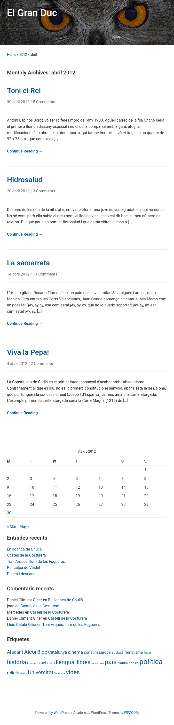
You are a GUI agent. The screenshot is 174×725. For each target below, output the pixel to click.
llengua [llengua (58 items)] (65, 662)
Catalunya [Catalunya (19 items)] (57, 652)
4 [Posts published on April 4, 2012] (54, 478)
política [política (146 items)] (151, 662)
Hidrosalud (24, 179)
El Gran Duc (32, 13)
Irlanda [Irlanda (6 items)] (31, 663)
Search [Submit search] (161, 37)
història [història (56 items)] (16, 662)
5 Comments (44, 102)
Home (11, 55)
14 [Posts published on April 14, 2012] (123, 487)
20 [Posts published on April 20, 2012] (100, 495)
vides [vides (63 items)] (73, 672)
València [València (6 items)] (59, 673)
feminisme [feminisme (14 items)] (134, 652)
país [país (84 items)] (111, 662)
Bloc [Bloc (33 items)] (42, 652)
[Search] (134, 36)
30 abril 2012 (19, 102)
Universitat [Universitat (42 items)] (40, 672)
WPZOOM (131, 713)
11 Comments (45, 274)
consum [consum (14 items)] (91, 652)
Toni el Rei (24, 90)
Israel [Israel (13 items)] (41, 662)
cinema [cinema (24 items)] (75, 652)
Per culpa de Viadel (23, 567)
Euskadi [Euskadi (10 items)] (118, 652)
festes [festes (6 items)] (147, 652)
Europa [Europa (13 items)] (105, 652)
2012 (23, 55)
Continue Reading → (25, 151)
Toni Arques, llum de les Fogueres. (36, 561)
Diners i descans (21, 574)
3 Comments (44, 191)
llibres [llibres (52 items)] (82, 662)
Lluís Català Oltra (21, 624)
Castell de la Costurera (26, 555)
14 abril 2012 (19, 274)
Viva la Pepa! (28, 352)
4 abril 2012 (17, 363)
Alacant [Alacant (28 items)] (15, 652)
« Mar (12, 526)
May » (24, 526)
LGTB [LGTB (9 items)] (51, 663)
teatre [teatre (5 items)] (23, 673)
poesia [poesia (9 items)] (133, 663)
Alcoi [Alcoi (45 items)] (30, 652)
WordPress (62, 713)
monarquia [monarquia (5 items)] (97, 663)
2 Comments (42, 363)
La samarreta (28, 263)
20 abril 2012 (19, 191)
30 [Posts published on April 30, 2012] (9, 513)
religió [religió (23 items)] (13, 672)
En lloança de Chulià (24, 549)
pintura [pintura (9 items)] (123, 663)
